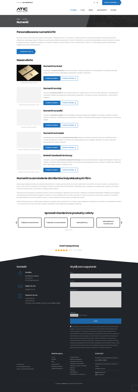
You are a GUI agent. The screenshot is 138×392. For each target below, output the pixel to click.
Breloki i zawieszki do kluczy (57, 155)
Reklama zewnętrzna (76, 359)
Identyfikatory (74, 372)
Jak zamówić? (56, 364)
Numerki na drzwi (52, 66)
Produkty (73, 10)
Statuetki (72, 370)
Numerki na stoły (52, 88)
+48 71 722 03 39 (29, 301)
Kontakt (113, 10)
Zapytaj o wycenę (111, 2)
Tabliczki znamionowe (76, 361)
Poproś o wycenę (69, 78)
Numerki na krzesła (53, 133)
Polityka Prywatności (57, 368)
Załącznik (95, 314)
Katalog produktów (57, 366)
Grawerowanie (74, 357)
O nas (83, 10)
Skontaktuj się (26, 51)
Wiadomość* (95, 294)
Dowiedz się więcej (52, 78)
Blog (53, 361)
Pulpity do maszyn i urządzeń (78, 365)
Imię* (95, 274)
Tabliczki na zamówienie (77, 363)
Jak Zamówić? (102, 10)
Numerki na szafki (53, 110)
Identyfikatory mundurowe (77, 374)
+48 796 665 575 (29, 298)
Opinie (90, 10)
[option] (29, 222)
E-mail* (95, 282)
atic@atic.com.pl (30, 289)
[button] (16, 222)
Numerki (72, 368)
